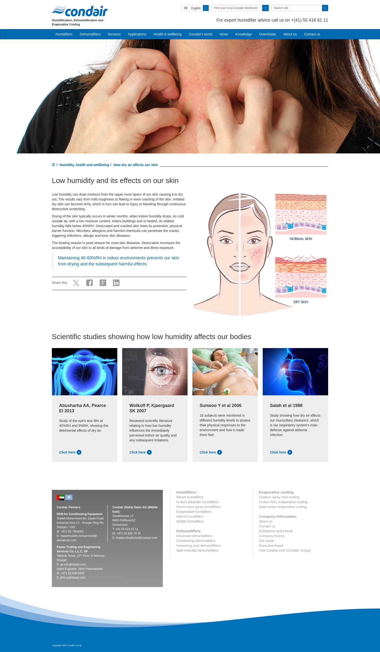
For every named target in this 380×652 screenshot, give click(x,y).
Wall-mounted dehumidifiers (197, 550)
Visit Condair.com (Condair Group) (285, 550)
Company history (272, 536)
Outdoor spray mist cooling (279, 497)
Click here (70, 452)
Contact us (312, 34)
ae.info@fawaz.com (73, 564)
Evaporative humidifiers (194, 512)
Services (114, 34)
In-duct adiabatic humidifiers (197, 502)
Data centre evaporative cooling (283, 507)
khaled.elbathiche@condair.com (136, 538)
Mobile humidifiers (190, 521)
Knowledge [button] (243, 34)
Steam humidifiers (190, 497)
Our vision (266, 541)
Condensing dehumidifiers (196, 541)
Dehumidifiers (90, 34)
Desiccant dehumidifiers (194, 536)
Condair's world (200, 34)
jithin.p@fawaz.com (73, 577)
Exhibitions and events (276, 531)
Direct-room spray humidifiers (198, 507)
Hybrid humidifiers (190, 516)
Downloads (267, 34)
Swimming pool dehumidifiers (198, 546)
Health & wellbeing (168, 34)
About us (290, 34)
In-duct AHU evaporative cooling (283, 502)
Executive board (271, 546)
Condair (80, 10)
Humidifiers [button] (63, 34)
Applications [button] (137, 34)
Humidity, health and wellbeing (84, 165)
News (224, 34)
